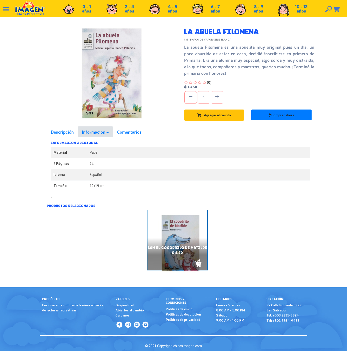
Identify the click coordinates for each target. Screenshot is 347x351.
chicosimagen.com (187, 346)
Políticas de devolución (183, 314)
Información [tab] (94, 132)
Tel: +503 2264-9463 (283, 320)
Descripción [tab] (62, 132)
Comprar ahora (281, 115)
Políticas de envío (179, 309)
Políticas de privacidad (183, 319)
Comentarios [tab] (129, 132)
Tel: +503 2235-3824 (283, 315)
